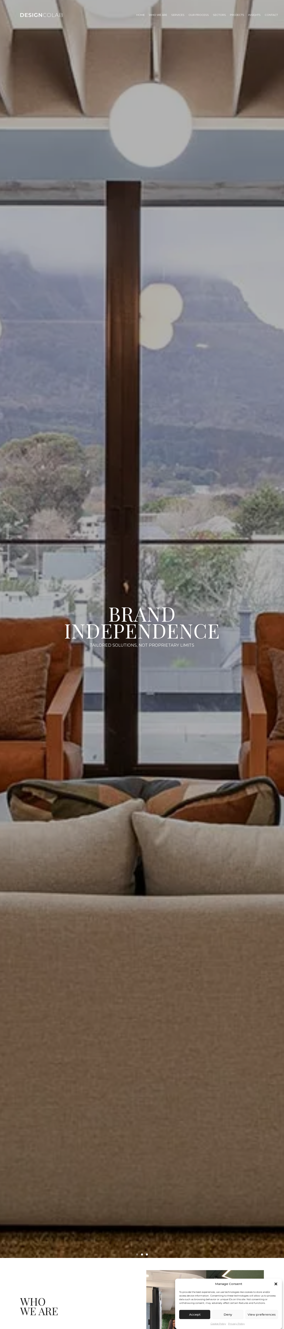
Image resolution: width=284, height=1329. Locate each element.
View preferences (262, 1314)
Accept (195, 1314)
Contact (271, 14)
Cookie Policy (218, 1323)
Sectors (219, 14)
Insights (254, 14)
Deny (228, 1314)
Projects (237, 14)
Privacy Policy (236, 1323)
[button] (276, 1284)
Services (177, 14)
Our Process (199, 14)
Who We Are (158, 14)
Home (140, 14)
